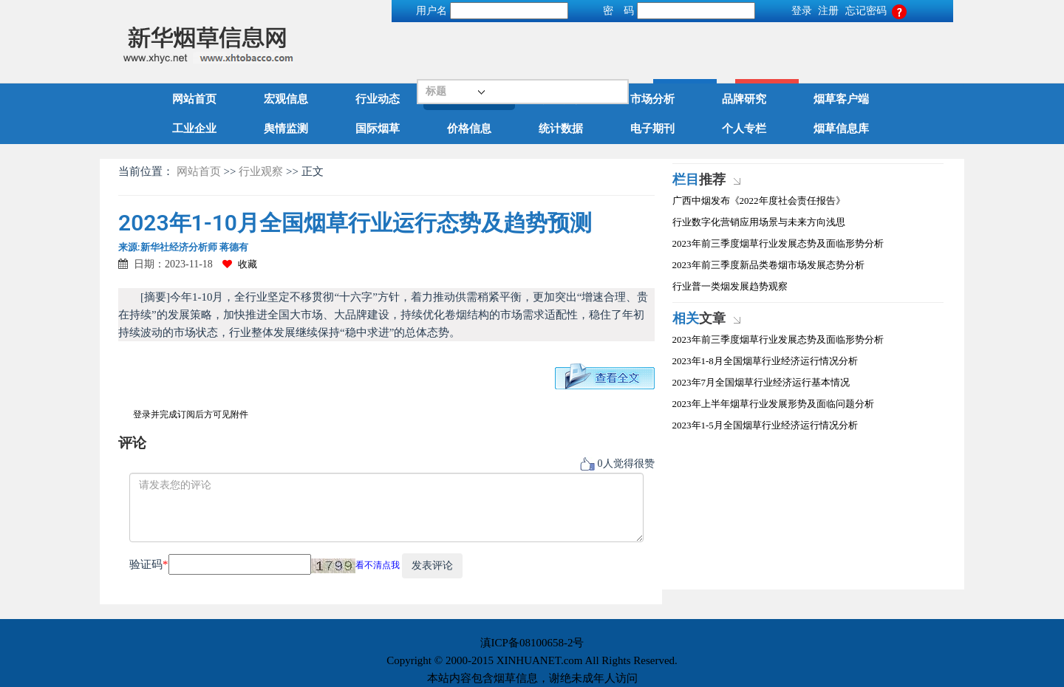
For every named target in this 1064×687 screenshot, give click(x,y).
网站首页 (194, 99)
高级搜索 (920, 45)
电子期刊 (652, 128)
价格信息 (469, 128)
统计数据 (561, 128)
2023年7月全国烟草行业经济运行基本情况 (761, 382)
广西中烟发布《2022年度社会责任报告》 (758, 200)
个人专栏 (744, 128)
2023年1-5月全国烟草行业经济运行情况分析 (765, 425)
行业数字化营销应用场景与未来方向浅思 (758, 222)
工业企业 (194, 128)
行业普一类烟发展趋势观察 (730, 286)
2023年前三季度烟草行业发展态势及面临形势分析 (778, 243)
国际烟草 (377, 128)
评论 (132, 442)
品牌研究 (744, 99)
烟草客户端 (841, 99)
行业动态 (377, 99)
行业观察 (469, 99)
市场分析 (652, 99)
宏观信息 (286, 99)
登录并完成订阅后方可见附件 (190, 414)
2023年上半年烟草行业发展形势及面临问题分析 (773, 403)
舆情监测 (286, 128)
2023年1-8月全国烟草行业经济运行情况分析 (765, 360)
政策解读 (561, 99)
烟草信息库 (841, 128)
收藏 (239, 264)
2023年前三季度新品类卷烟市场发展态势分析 (768, 264)
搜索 (838, 45)
